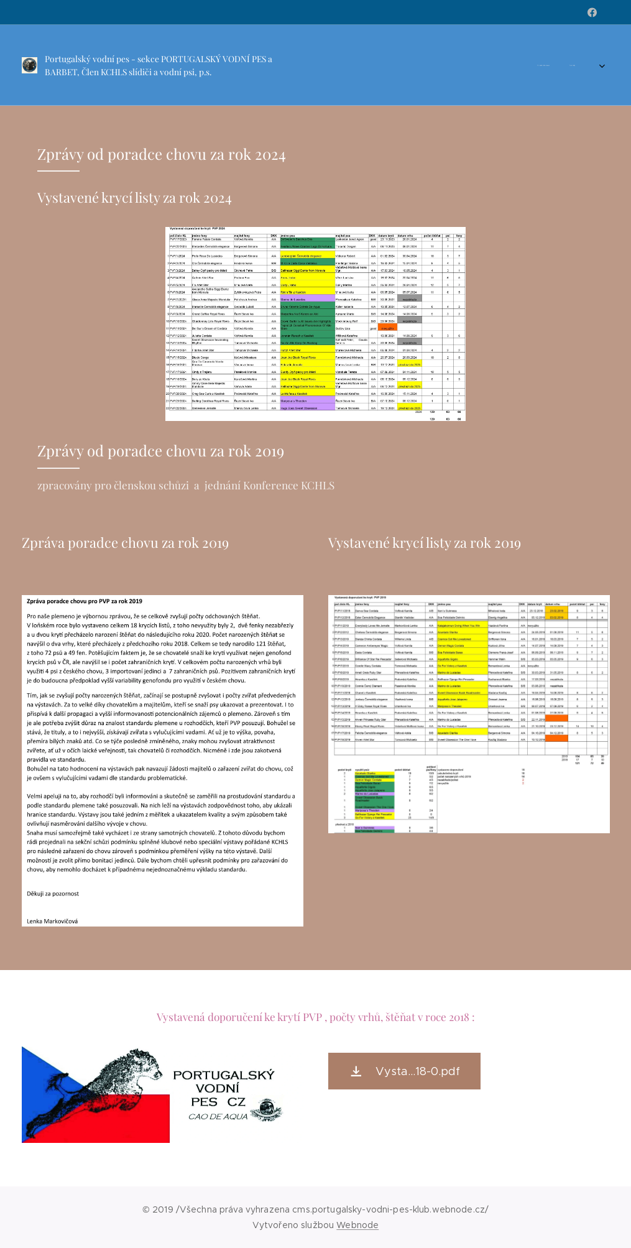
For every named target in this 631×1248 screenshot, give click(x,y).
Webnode (357, 1225)
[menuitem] (339, 65)
